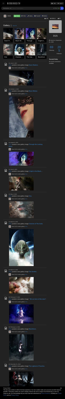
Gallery (30, 16)
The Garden (31, 57)
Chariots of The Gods (22, 57)
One (5, 57)
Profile (23, 16)
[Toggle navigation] (3, 3)
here (26, 67)
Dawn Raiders (9, 41)
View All (14, 25)
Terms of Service (45, 393)
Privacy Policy (14, 395)
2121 (10, 65)
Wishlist (44, 16)
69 (51, 47)
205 (59, 48)
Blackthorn (41, 57)
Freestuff (37, 16)
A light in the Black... (45, 41)
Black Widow (19, 41)
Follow (17, 16)
